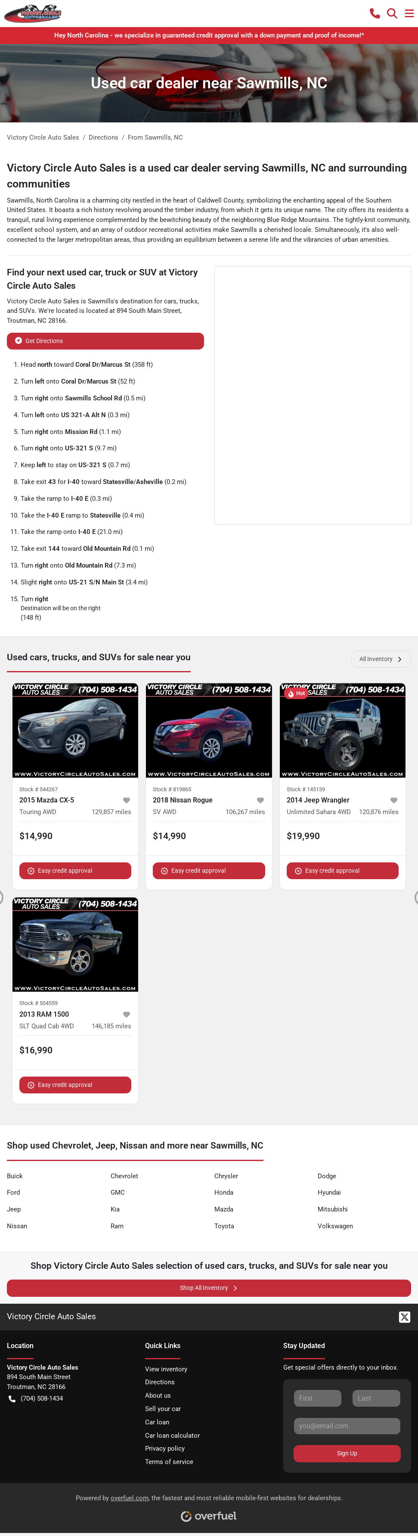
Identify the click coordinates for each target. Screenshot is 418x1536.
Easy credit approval (60, 870)
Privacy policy (165, 1448)
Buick (15, 1176)
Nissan (17, 1226)
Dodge (327, 1176)
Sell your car (163, 1409)
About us (158, 1395)
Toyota (224, 1226)
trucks (189, 301)
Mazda (223, 1209)
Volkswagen (335, 1226)
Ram (117, 1226)
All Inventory (381, 659)
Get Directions (39, 340)
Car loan (157, 1422)
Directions (160, 1382)
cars (170, 301)
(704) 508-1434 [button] (36, 1399)
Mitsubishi (333, 1209)
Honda (223, 1192)
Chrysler (226, 1176)
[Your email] (347, 1426)
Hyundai (329, 1192)
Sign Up (347, 1453)
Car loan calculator (172, 1435)
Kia (115, 1209)
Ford (13, 1192)
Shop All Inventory (209, 1287)
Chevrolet (124, 1176)
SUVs (27, 311)
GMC (118, 1192)
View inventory (166, 1369)
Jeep (14, 1209)
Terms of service (169, 1462)
